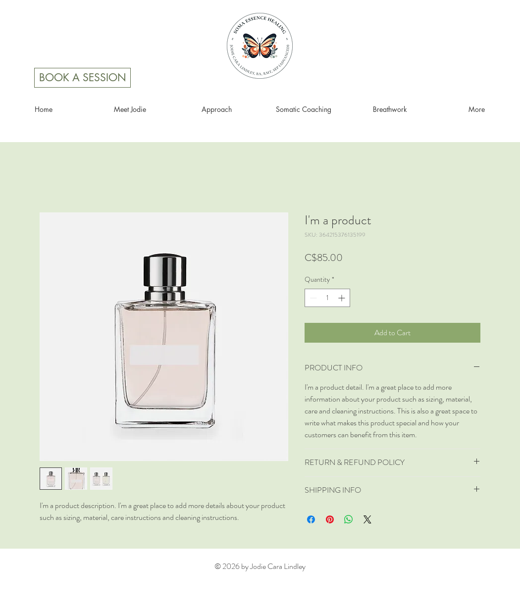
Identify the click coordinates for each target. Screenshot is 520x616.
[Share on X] (367, 519)
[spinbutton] (327, 298)
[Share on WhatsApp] (349, 519)
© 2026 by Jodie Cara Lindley (260, 566)
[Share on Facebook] (311, 519)
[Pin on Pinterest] (330, 519)
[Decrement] (312, 298)
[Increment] (342, 298)
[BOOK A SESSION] (82, 78)
